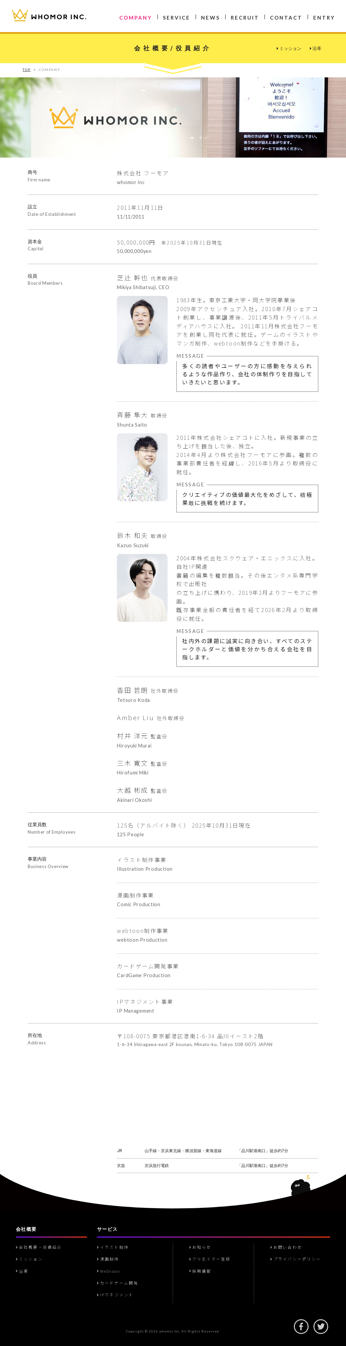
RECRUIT (245, 18)
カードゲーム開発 (117, 1283)
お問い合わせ (286, 1247)
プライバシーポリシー (295, 1259)
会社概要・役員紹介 (39, 1247)
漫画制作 (108, 1259)
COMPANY (135, 18)
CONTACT (286, 18)
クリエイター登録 (209, 1259)
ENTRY (324, 18)
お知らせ (200, 1247)
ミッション (289, 48)
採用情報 (200, 1271)
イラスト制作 (113, 1247)
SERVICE (176, 18)
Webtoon (108, 1271)
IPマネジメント (115, 1294)
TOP (27, 70)
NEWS (210, 18)
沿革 (315, 48)
